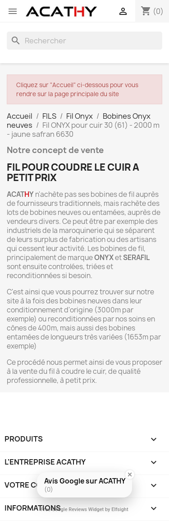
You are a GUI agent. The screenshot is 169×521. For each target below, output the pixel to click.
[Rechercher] (84, 41)
